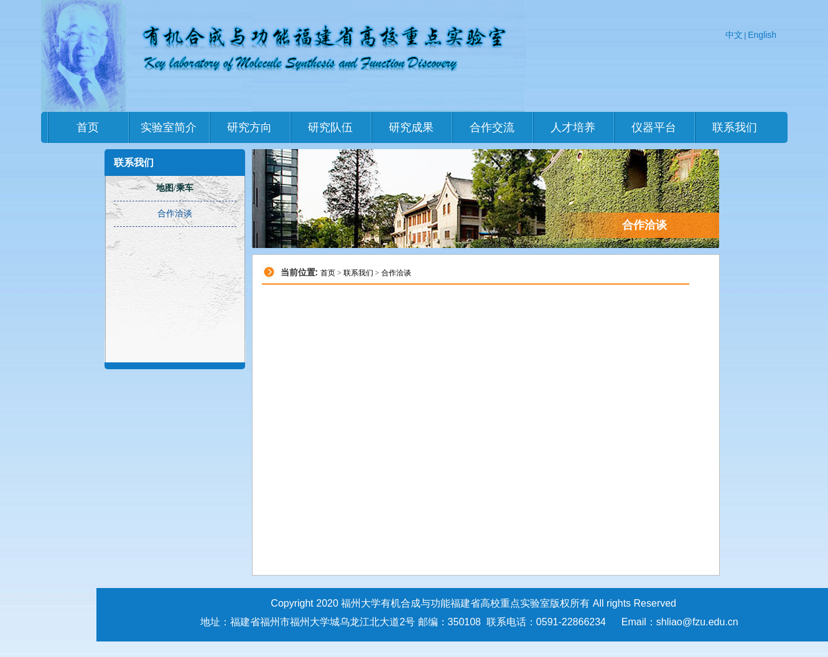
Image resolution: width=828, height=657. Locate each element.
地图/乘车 (174, 188)
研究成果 (411, 127)
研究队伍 (330, 127)
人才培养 (573, 127)
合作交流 (492, 127)
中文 (734, 35)
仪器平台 (653, 127)
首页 (88, 127)
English (762, 35)
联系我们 (734, 127)
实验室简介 (169, 127)
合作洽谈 (396, 273)
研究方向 (249, 127)
